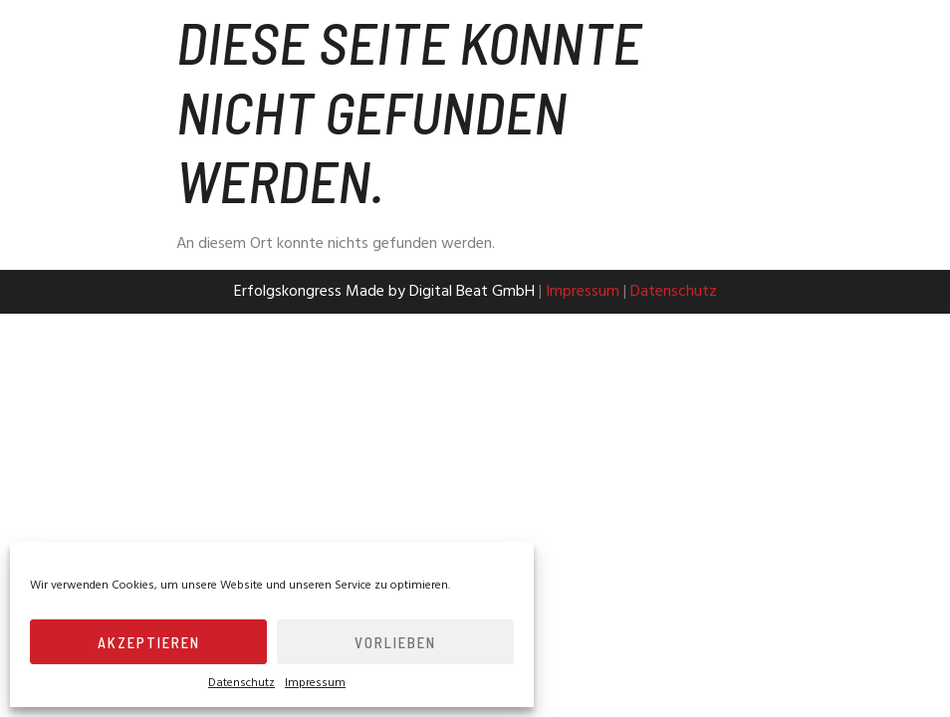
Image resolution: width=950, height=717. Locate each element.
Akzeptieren (149, 642)
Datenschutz (241, 683)
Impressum (315, 683)
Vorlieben (395, 642)
